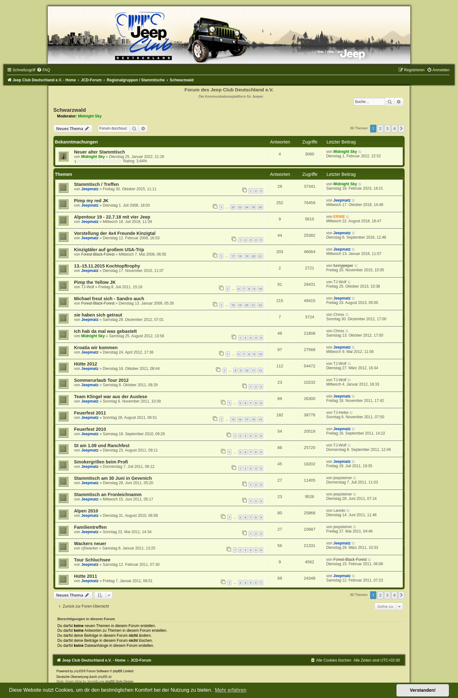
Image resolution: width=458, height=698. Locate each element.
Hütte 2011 (85, 576)
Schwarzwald (69, 110)
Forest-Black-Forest (98, 254)
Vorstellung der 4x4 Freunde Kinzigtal (114, 233)
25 (253, 207)
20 (253, 256)
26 (260, 207)
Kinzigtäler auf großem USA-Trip (109, 249)
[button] (401, 128)
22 (232, 207)
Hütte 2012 (85, 363)
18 (239, 256)
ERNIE (339, 216)
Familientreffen (90, 527)
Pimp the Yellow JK (95, 282)
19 (246, 256)
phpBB (78, 671)
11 (253, 370)
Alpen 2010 (86, 510)
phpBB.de (105, 677)
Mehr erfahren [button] (230, 690)
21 (260, 256)
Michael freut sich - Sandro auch (109, 298)
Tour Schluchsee (92, 559)
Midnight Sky (89, 116)
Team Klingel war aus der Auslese (110, 396)
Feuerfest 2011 (90, 412)
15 (232, 419)
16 (239, 419)
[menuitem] (43, 70)
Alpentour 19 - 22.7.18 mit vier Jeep (112, 216)
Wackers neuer (90, 543)
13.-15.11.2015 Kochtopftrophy (107, 265)
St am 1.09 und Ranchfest (102, 445)
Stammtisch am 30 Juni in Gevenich (113, 478)
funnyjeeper (343, 265)
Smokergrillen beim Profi (101, 461)
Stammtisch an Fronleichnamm (108, 494)
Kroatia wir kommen (96, 347)
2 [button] (380, 128)
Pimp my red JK (91, 200)
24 (246, 207)
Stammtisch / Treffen (96, 184)
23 (239, 207)
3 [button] (387, 128)
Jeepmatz (90, 189)
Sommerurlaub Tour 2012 (101, 380)
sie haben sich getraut (98, 314)
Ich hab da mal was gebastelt (105, 331)
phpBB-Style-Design (119, 681)
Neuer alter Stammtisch (99, 151)
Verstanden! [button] (423, 690)
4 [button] (394, 128)
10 (260, 289)
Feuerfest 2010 (90, 429)
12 (260, 370)
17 (232, 256)
